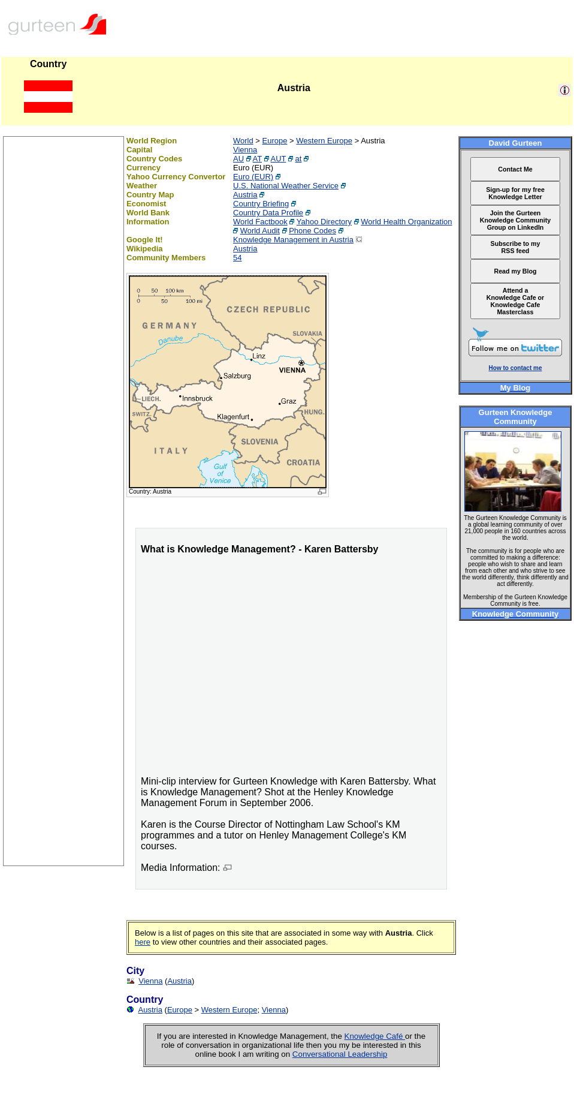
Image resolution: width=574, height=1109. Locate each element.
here (142, 941)
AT (257, 158)
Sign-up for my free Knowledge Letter (515, 193)
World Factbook (260, 221)
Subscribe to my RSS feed (515, 247)
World (243, 140)
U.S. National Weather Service (286, 185)
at (298, 158)
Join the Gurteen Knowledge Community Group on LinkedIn (515, 220)
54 (237, 257)
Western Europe (324, 140)
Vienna (245, 149)
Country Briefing (261, 203)
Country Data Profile (268, 212)
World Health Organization (406, 221)
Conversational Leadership (340, 1054)
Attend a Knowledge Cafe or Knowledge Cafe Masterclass (516, 301)
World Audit (260, 230)
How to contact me (515, 368)
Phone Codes (312, 230)
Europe (275, 140)
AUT (278, 158)
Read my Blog (515, 271)
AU (238, 158)
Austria (245, 194)
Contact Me (515, 169)
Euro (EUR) (253, 176)
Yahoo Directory (324, 221)
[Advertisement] (63, 685)
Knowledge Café (375, 1036)
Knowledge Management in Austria (293, 239)
